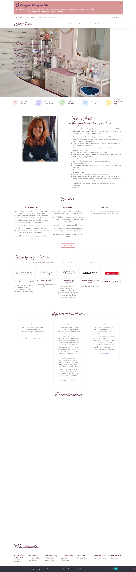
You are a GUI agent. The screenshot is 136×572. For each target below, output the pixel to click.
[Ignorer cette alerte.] (121, 3)
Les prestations (79, 24)
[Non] (133, 569)
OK (116, 569)
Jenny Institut (23, 24)
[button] (121, 352)
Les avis (90, 24)
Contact (98, 24)
